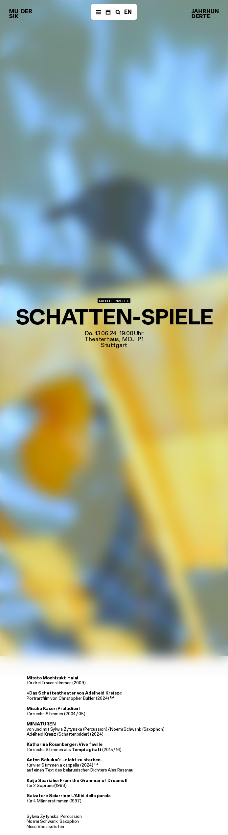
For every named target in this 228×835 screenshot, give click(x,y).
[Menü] (98, 12)
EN (128, 12)
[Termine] (108, 12)
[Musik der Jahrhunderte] (20, 13)
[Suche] (117, 12)
